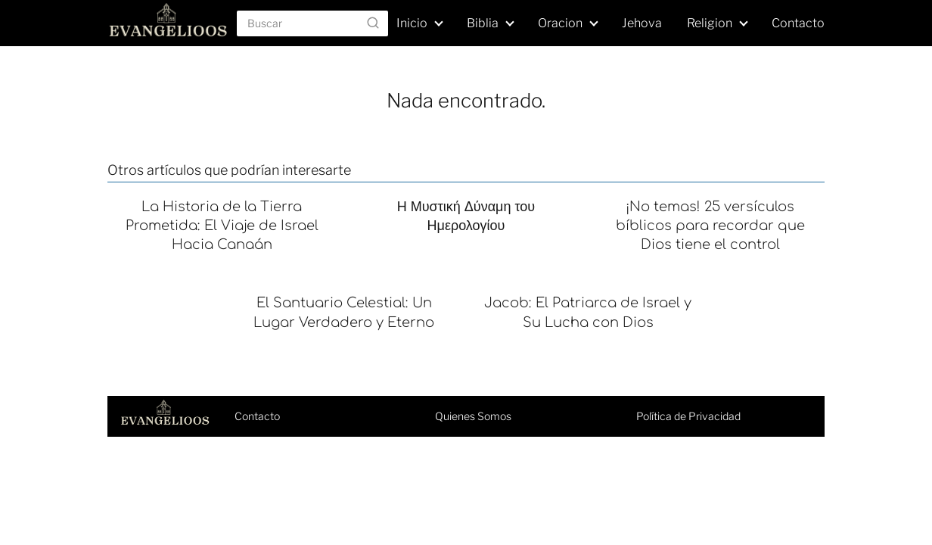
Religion (709, 23)
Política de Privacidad (688, 416)
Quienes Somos (473, 416)
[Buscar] (373, 23)
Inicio (411, 23)
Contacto (798, 23)
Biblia (483, 23)
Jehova (642, 23)
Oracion (560, 23)
